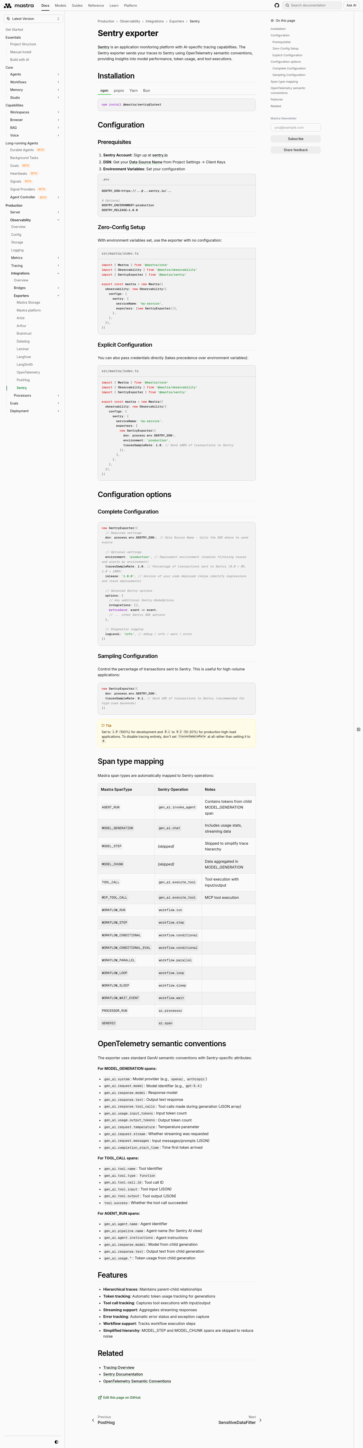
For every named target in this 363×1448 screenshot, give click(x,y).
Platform (130, 5)
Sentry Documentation (123, 1374)
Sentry (103, 47)
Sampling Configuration (288, 75)
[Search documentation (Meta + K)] (312, 5)
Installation (278, 29)
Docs (45, 6)
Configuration (280, 35)
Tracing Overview (118, 1367)
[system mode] (56, 1442)
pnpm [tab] (119, 90)
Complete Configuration (289, 68)
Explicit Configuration (287, 55)
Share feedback (296, 150)
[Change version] (33, 19)
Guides (77, 5)
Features (277, 99)
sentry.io (160, 155)
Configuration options (286, 61)
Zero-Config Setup (285, 48)
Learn (114, 5)
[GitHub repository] (277, 5)
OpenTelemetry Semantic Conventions (137, 1381)
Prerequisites (281, 42)
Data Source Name (146, 162)
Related (276, 106)
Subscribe (296, 139)
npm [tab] (104, 90)
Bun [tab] (146, 90)
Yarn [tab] (133, 90)
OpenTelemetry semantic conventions (288, 90)
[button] (39, 74)
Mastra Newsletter (284, 118)
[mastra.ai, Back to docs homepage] (19, 5)
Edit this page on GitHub (119, 1397)
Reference (96, 5)
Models (60, 5)
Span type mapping (284, 81)
